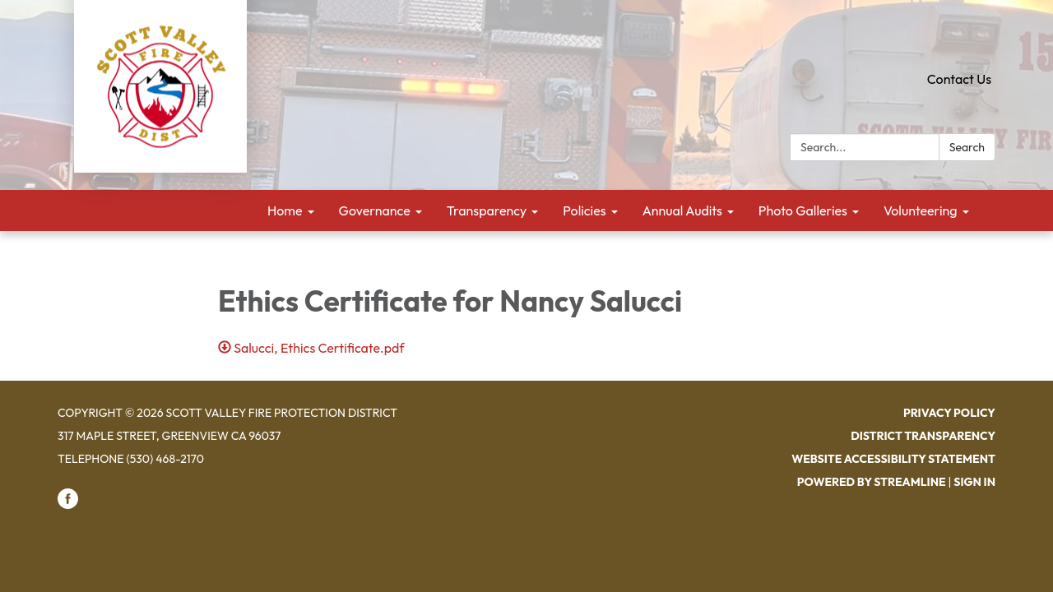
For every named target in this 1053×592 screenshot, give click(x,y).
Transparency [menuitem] (487, 210)
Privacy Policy (949, 412)
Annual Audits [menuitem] (682, 210)
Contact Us (959, 79)
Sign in (974, 481)
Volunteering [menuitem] (921, 210)
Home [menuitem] (285, 210)
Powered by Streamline (871, 481)
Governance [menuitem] (375, 210)
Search (967, 147)
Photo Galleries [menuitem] (802, 210)
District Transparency (923, 435)
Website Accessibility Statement (893, 458)
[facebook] (68, 504)
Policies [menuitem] (584, 210)
